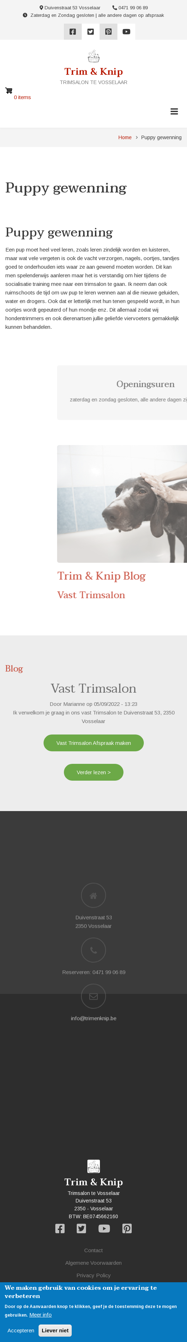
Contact (93, 1250)
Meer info (40, 1315)
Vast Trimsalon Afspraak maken (93, 743)
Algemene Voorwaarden (93, 1263)
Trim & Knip (93, 72)
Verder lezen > (94, 772)
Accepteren (20, 1330)
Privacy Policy (93, 1275)
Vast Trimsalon (94, 688)
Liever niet (55, 1330)
